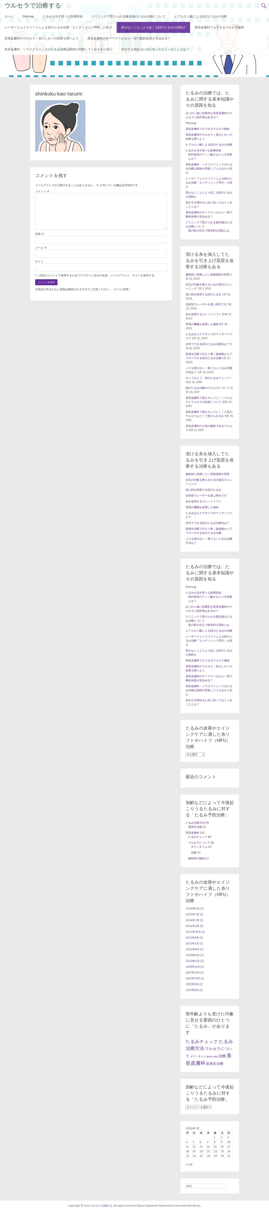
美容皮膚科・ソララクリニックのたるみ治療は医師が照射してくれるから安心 (58, 49)
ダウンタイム (199, 846)
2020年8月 (193, 949)
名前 (39, 233)
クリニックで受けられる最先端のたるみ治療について (128, 16)
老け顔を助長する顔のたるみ (203, 294)
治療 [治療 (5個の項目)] (222, 1056)
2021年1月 (192, 943)
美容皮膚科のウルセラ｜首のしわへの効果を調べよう (41, 38)
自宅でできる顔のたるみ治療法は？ (208, 344)
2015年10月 (193, 978)
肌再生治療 (195, 827)
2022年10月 (193, 931)
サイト (39, 261)
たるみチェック (197, 836)
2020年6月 (193, 955)
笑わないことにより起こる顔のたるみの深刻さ (153, 27)
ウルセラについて (199, 842)
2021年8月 (192, 937)
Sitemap (28, 16)
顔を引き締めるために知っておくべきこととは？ (155, 49)
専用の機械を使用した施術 (202, 324)
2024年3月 (192, 926)
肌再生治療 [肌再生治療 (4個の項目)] (214, 1063)
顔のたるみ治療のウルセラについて (208, 388)
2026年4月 (193, 908)
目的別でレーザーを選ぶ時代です (206, 304)
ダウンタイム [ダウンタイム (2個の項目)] (198, 1056)
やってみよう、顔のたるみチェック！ (209, 378)
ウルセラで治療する (32, 5)
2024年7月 (192, 920)
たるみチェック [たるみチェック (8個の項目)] (202, 1041)
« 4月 (189, 1164)
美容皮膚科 (192, 832)
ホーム (9, 16)
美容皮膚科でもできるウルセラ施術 (219, 27)
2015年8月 (192, 990)
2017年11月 (193, 972)
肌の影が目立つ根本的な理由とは (208, 230)
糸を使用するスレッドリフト (203, 314)
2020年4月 (193, 961)
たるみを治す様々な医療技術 (63, 16)
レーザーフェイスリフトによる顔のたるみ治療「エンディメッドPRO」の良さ (58, 27)
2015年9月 (192, 984)
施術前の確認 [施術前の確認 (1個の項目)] (212, 1057)
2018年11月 (193, 966)
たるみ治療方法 (195, 822)
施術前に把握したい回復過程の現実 (208, 274)
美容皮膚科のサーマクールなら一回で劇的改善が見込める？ (129, 38)
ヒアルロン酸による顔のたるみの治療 (200, 16)
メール (41, 247)
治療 (193, 852)
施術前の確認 (196, 858)
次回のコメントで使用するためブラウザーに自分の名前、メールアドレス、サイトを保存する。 (98, 275)
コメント (42, 191)
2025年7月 (192, 914)
